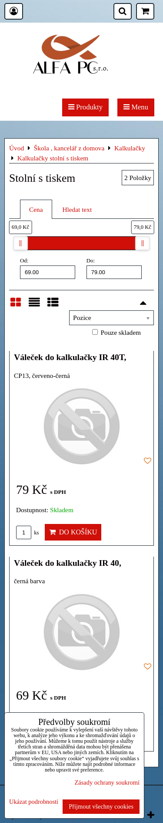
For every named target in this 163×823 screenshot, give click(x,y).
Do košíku (73, 532)
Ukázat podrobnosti (33, 802)
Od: (47, 268)
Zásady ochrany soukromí (107, 782)
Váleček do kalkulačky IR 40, (67, 563)
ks (27, 533)
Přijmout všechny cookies (101, 806)
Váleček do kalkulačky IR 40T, (70, 357)
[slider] (20, 243)
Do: (114, 268)
